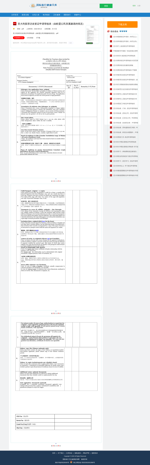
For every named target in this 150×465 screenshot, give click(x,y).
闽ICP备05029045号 (62, 462)
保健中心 (77, 15)
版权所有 (84, 459)
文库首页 (14, 15)
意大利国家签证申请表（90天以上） (124, 37)
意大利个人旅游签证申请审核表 (122, 46)
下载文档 (122, 24)
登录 (134, 6)
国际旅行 (67, 15)
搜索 (106, 6)
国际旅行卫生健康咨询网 (71, 459)
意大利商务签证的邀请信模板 (121, 65)
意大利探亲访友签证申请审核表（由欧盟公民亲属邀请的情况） (51, 23)
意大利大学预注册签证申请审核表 (123, 142)
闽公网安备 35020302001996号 (84, 462)
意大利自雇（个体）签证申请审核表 (124, 108)
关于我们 (61, 453)
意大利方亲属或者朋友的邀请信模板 (124, 84)
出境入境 (35, 15)
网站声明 (86, 453)
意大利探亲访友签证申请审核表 (122, 75)
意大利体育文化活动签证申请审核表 (124, 89)
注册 (138, 6)
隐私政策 (78, 453)
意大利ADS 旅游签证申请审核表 (122, 56)
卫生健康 (56, 15)
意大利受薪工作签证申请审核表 (122, 103)
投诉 (70, 43)
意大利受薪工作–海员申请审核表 (123, 137)
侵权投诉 (95, 453)
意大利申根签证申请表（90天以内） (124, 41)
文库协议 (69, 453)
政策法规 (25, 15)
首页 (53, 453)
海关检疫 (46, 15)
